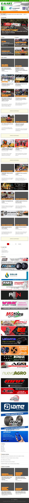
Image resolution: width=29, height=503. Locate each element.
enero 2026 (2, 450)
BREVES (3, 64)
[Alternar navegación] (2, 12)
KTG (2, 41)
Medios (3, 37)
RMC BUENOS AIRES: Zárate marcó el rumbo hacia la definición (7, 478)
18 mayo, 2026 (4, 54)
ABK (16, 81)
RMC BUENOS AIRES (18, 489)
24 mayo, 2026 (4, 71)
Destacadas (4, 17)
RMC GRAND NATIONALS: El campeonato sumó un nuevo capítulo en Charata (13, 14)
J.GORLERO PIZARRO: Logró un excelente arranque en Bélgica (10, 463)
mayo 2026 (2, 445)
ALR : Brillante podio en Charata (21, 53)
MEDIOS (5, 41)
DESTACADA (6, 64)
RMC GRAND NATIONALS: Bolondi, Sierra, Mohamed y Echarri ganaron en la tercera (7, 493)
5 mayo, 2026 (3, 480)
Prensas (17, 37)
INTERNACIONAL (4, 145)
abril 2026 (2, 446)
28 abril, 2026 (17, 480)
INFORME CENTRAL (4, 488)
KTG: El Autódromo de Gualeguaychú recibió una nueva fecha (7, 43)
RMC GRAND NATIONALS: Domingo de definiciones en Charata (7, 69)
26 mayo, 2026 (4, 101)
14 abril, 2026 (3, 495)
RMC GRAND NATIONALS (23, 42)
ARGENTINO (3, 81)
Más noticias (4, 57)
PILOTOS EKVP (17, 42)
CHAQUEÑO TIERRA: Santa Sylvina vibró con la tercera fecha (8, 53)
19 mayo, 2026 (4, 45)
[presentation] (26, 17)
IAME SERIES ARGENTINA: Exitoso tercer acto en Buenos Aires (20, 478)
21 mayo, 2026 (17, 72)
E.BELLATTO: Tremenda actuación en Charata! (8, 461)
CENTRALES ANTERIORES (19, 472)
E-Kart (7, 45)
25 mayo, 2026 (17, 45)
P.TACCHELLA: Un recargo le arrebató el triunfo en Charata (20, 44)
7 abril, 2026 (17, 494)
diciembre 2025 (3, 451)
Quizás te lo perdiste (6, 466)
